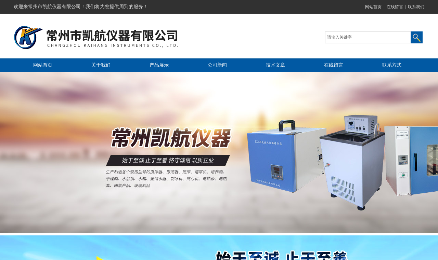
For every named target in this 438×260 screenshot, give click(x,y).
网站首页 (373, 6)
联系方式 (391, 65)
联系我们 (416, 6)
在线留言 (395, 6)
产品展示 (159, 65)
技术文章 (275, 65)
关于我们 (101, 65)
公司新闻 (217, 65)
